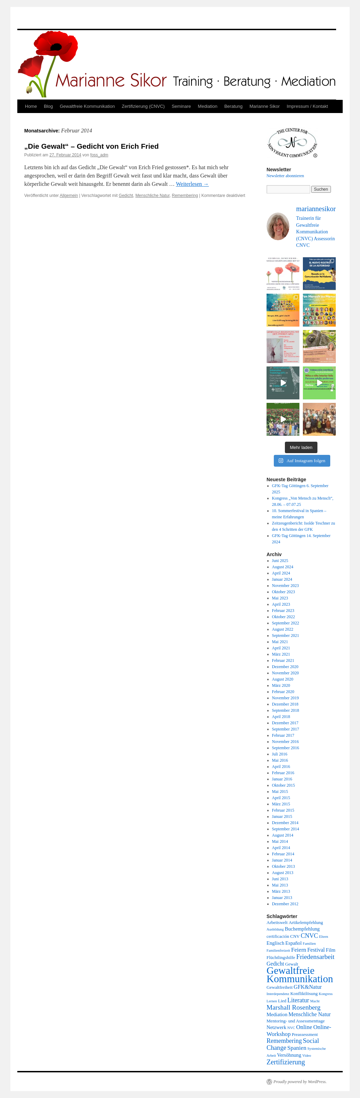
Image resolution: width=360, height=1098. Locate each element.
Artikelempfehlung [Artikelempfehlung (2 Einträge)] (306, 922)
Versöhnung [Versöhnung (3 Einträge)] (289, 1055)
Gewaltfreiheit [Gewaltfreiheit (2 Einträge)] (279, 987)
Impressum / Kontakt (307, 106)
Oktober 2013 (283, 866)
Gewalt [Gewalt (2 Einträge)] (291, 964)
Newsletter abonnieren (285, 175)
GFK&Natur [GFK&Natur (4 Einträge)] (308, 987)
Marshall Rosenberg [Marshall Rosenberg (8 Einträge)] (294, 1007)
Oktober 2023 (283, 591)
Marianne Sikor (265, 106)
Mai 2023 (280, 598)
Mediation (207, 106)
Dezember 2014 (285, 822)
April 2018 (281, 716)
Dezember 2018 (285, 704)
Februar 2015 (283, 810)
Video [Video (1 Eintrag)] (306, 1055)
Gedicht (126, 195)
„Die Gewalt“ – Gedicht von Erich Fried (91, 146)
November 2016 (285, 741)
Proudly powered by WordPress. (300, 1081)
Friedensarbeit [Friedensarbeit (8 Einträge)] (315, 956)
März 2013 (281, 891)
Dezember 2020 (285, 666)
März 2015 (281, 804)
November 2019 (285, 697)
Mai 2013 (280, 885)
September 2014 (285, 829)
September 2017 (285, 729)
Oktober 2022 (283, 616)
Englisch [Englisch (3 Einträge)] (275, 943)
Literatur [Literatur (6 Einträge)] (298, 1000)
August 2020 (283, 679)
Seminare (181, 106)
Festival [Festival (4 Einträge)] (316, 950)
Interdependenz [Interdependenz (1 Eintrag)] (278, 994)
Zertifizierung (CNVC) (143, 106)
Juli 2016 (279, 754)
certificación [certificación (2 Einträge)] (278, 936)
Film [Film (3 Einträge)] (330, 950)
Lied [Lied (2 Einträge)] (282, 1000)
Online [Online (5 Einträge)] (304, 1027)
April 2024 (281, 573)
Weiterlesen (192, 184)
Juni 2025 (280, 560)
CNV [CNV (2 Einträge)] (295, 936)
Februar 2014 (283, 853)
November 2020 (285, 673)
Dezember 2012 (285, 903)
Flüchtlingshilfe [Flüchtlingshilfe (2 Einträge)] (281, 957)
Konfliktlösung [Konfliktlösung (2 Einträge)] (304, 993)
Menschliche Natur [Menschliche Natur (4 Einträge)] (309, 1014)
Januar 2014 (282, 860)
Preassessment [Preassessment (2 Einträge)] (305, 1034)
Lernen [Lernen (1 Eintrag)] (272, 1001)
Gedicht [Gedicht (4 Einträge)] (275, 964)
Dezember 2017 (285, 722)
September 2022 (285, 623)
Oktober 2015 (283, 785)
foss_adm (99, 155)
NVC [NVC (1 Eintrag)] (291, 1028)
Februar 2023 (283, 610)
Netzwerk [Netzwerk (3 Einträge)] (276, 1027)
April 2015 (281, 797)
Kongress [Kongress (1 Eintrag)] (326, 994)
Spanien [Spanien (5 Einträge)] (296, 1048)
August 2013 (283, 872)
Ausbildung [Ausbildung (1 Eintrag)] (275, 929)
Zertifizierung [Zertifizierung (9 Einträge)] (286, 1062)
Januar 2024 (282, 579)
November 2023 (285, 585)
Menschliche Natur (152, 195)
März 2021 (281, 654)
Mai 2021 (280, 641)
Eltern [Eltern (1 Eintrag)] (323, 937)
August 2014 (283, 835)
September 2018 (285, 710)
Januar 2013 (282, 897)
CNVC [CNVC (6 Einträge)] (309, 935)
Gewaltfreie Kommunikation (87, 106)
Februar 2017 (283, 735)
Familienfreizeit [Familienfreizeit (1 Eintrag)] (278, 950)
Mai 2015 (280, 791)
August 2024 (283, 566)
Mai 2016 (280, 760)
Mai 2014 (280, 841)
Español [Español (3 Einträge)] (293, 943)
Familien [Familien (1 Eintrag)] (309, 943)
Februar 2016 (283, 772)
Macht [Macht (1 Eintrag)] (315, 1001)
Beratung (233, 106)
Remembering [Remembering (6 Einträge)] (284, 1040)
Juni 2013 (280, 878)
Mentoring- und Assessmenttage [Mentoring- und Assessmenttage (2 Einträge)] (296, 1020)
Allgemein (69, 195)
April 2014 (281, 847)
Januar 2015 (282, 816)
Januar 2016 (282, 779)
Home (31, 106)
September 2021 (285, 635)
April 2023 (281, 604)
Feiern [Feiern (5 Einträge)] (298, 949)
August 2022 (283, 629)
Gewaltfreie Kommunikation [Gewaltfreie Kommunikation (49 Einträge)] (300, 974)
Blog (48, 106)
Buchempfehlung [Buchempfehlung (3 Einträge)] (302, 929)
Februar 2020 (283, 691)
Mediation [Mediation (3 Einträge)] (277, 1014)
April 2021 (281, 648)
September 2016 (285, 747)
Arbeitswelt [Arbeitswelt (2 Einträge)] (277, 922)
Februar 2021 (283, 660)
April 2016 (281, 766)
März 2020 (281, 685)
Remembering (185, 195)
